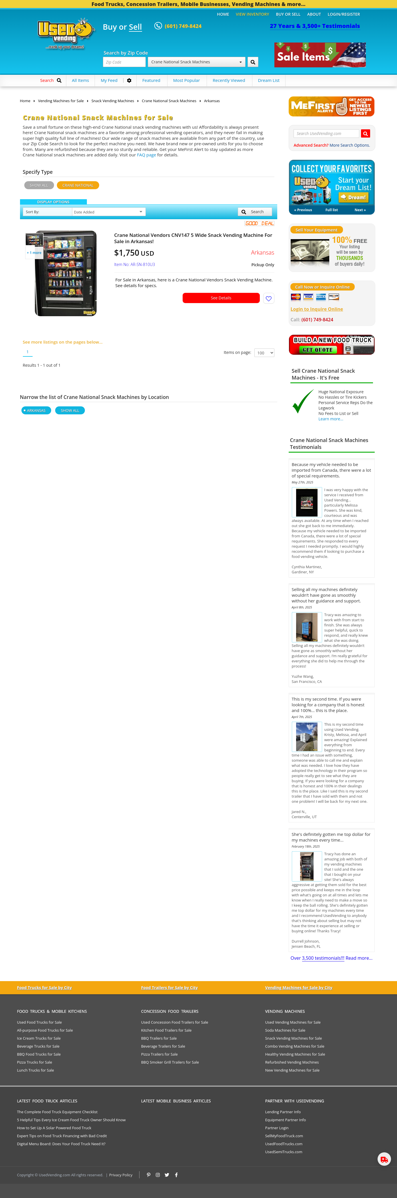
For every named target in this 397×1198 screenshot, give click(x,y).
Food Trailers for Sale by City (169, 987)
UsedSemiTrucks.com (283, 1151)
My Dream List (332, 182)
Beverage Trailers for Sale (163, 1046)
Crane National (78, 185)
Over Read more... (331, 958)
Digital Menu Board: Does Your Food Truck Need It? (61, 1143)
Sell (135, 27)
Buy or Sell (288, 14)
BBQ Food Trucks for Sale (39, 1054)
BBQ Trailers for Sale (159, 1038)
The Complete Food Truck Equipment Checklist (57, 1111)
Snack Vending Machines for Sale (293, 1038)
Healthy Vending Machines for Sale (295, 1054)
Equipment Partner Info (285, 1119)
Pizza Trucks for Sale (34, 1062)
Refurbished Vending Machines (292, 1062)
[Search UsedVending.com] (365, 133)
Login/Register (344, 14)
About (314, 14)
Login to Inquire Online (317, 309)
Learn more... (330, 418)
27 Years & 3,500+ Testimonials (315, 26)
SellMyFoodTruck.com (284, 1135)
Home (223, 14)
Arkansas (36, 410)
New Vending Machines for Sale (292, 1070)
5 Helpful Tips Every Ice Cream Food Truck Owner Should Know (71, 1119)
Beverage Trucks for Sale (38, 1046)
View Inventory (252, 14)
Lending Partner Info (283, 1111)
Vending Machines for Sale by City (298, 987)
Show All (39, 185)
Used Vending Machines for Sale (293, 1022)
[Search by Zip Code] (253, 62)
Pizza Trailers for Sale (159, 1054)
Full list (332, 209)
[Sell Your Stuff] (310, 252)
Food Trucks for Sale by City (44, 987)
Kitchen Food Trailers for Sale (166, 1030)
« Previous (303, 209)
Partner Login (277, 1127)
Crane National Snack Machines (196, 61)
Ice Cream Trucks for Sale (39, 1038)
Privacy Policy (120, 1174)
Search (253, 211)
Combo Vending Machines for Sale (294, 1046)
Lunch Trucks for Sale (35, 1070)
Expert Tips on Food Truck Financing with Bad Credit (62, 1135)
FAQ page (146, 155)
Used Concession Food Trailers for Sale (174, 1022)
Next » (360, 209)
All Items (80, 80)
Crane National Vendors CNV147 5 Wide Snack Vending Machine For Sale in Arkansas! (193, 238)
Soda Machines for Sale (285, 1030)
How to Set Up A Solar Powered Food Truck (54, 1127)
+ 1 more (34, 252)
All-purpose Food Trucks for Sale (45, 1030)
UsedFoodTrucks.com (283, 1143)
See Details (221, 297)
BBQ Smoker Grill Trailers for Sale (170, 1062)
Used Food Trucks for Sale (39, 1022)
